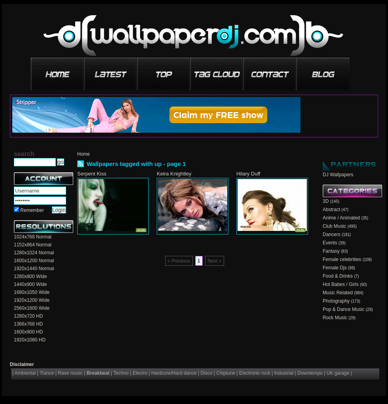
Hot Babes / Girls (341, 284)
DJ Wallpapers (338, 174)
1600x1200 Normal (34, 260)
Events (330, 243)
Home (83, 154)
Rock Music (335, 317)
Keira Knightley (174, 174)
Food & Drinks (338, 276)
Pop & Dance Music (343, 309)
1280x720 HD (28, 316)
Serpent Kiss (92, 174)
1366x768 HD (28, 324)
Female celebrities (342, 259)
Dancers (331, 234)
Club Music (334, 226)
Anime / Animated (341, 218)
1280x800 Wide (30, 276)
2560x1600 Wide (31, 308)
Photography (336, 301)
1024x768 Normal (32, 237)
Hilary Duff (248, 174)
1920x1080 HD (30, 340)
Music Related (338, 292)
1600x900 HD (28, 332)
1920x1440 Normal (34, 268)
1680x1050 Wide (31, 292)
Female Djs (335, 268)
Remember (32, 210)
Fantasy (331, 251)
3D (326, 201)
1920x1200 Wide (31, 300)
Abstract (331, 209)
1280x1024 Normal (34, 252)
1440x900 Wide (30, 284)
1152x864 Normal (32, 245)
